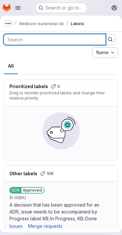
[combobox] (105, 52)
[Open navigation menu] (18, 8)
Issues (16, 226)
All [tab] (11, 66)
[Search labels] (54, 39)
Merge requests (45, 226)
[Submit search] (110, 39)
